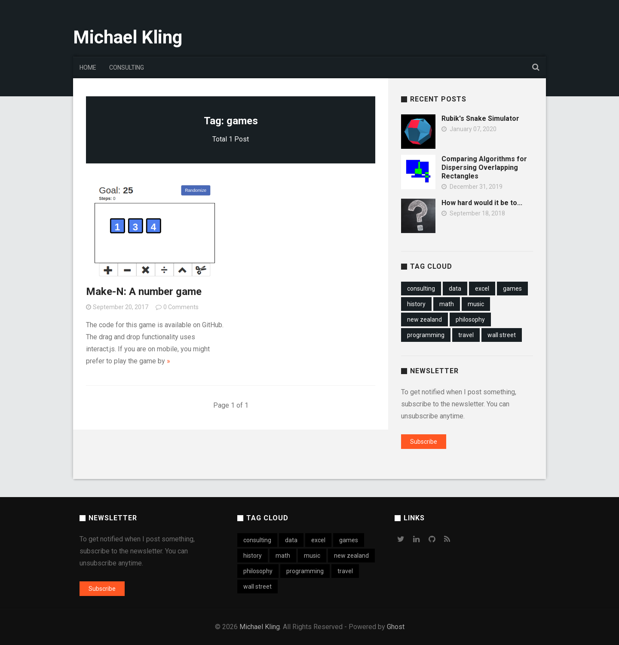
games (512, 288)
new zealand (424, 319)
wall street (501, 335)
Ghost (395, 627)
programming (425, 335)
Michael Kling (127, 37)
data (455, 288)
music (476, 304)
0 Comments (181, 307)
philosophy (470, 319)
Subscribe (423, 441)
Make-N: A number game (144, 292)
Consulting (126, 67)
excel (482, 288)
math (446, 304)
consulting (421, 288)
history (416, 304)
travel (466, 335)
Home (88, 67)
